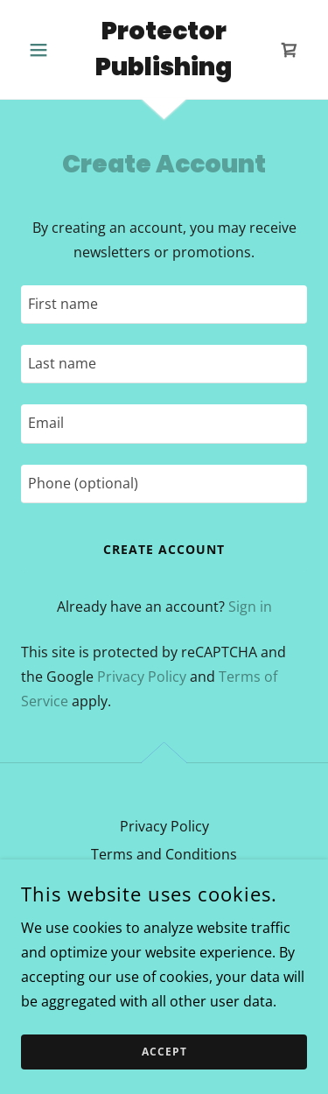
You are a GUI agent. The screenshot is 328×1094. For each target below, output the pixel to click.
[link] (164, 49)
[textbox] (164, 304)
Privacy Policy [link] (141, 676)
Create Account (164, 549)
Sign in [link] (250, 606)
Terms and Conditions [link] (164, 854)
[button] (42, 49)
